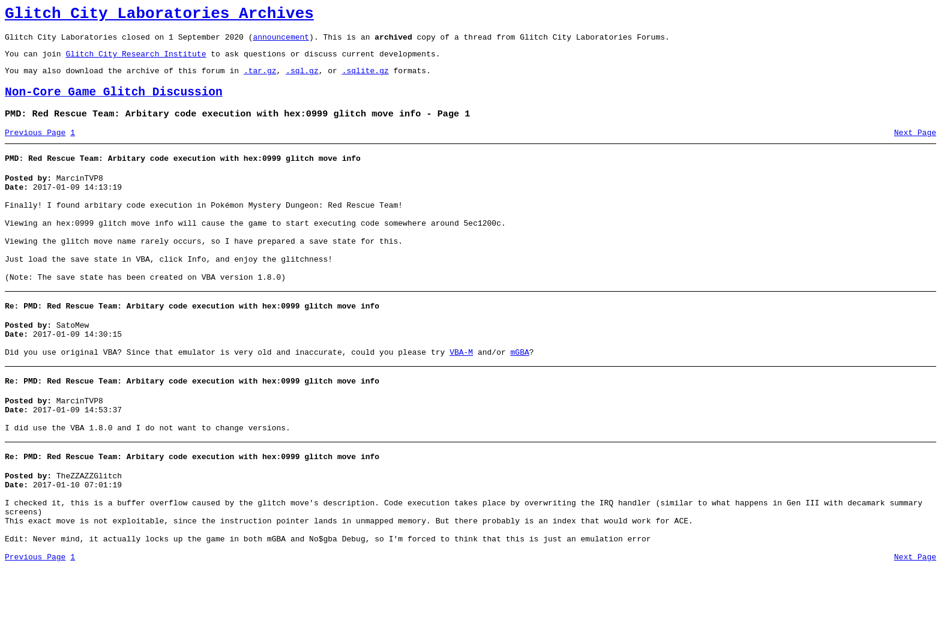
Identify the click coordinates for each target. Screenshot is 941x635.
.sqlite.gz (365, 79)
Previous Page (35, 147)
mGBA (519, 395)
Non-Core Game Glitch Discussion (114, 103)
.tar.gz (260, 79)
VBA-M (461, 395)
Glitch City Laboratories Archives (159, 15)
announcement (281, 42)
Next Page (915, 147)
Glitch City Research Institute (135, 60)
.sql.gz (302, 79)
